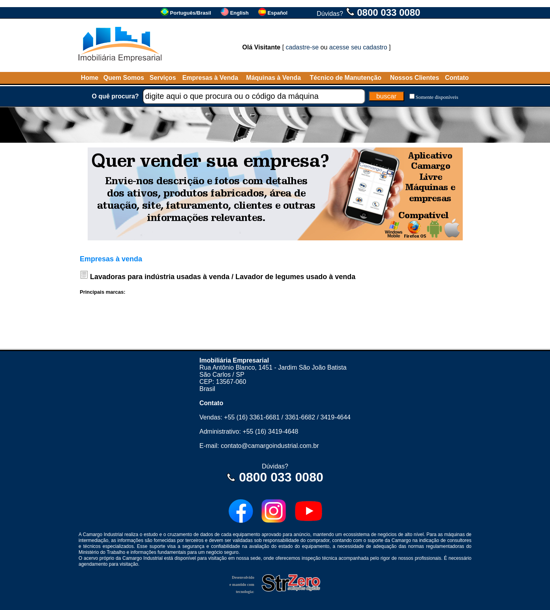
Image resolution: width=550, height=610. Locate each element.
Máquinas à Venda (273, 77)
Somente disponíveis (437, 97)
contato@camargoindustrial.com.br (270, 445)
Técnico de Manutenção (345, 77)
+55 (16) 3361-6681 (252, 417)
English (239, 13)
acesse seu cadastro (358, 47)
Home (89, 77)
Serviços (163, 77)
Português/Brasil (190, 13)
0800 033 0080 (388, 12)
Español (278, 13)
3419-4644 (335, 417)
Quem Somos (123, 77)
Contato (457, 77)
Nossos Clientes (414, 77)
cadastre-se (302, 47)
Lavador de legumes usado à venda (295, 277)
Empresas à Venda (210, 77)
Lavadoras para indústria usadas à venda (159, 277)
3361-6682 (300, 417)
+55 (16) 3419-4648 (270, 431)
